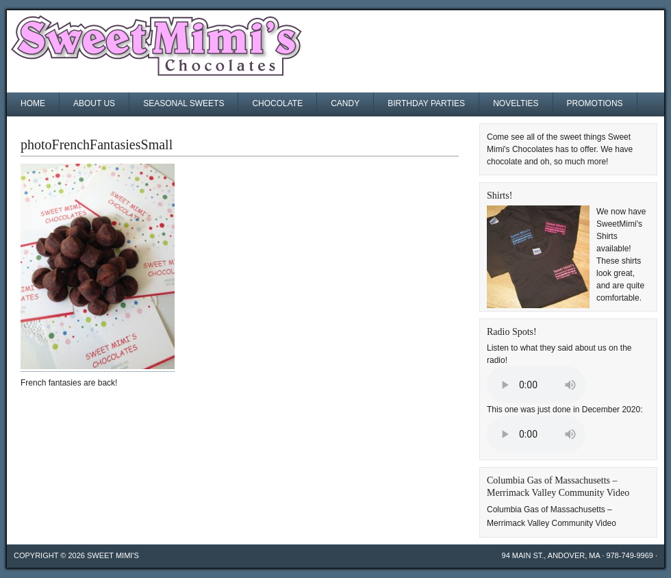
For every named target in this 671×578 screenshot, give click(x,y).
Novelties (515, 103)
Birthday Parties (426, 103)
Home (33, 103)
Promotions (595, 103)
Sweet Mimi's (113, 555)
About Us (94, 103)
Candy (345, 103)
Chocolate (277, 103)
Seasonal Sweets (183, 103)
